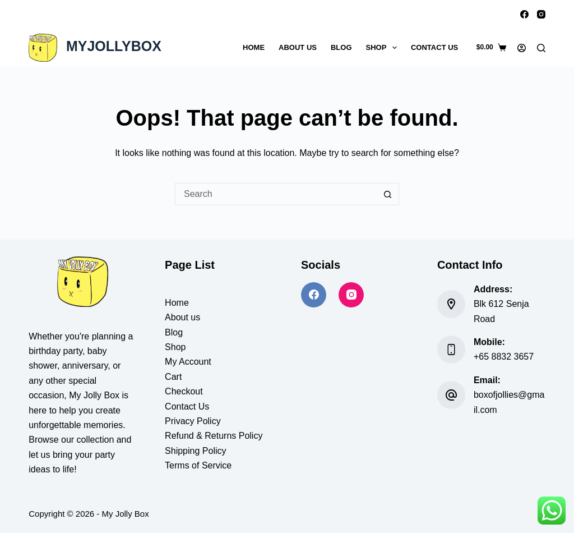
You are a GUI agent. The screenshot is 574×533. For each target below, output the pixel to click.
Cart (173, 377)
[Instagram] (541, 14)
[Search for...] (276, 194)
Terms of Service (198, 465)
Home (254, 47)
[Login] (521, 48)
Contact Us (434, 47)
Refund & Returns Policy (213, 435)
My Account (188, 361)
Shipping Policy (195, 451)
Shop (383, 47)
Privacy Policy (193, 421)
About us (182, 317)
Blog (341, 47)
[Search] (541, 48)
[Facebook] (524, 14)
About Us (298, 47)
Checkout (184, 391)
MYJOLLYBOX (113, 46)
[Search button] (388, 194)
